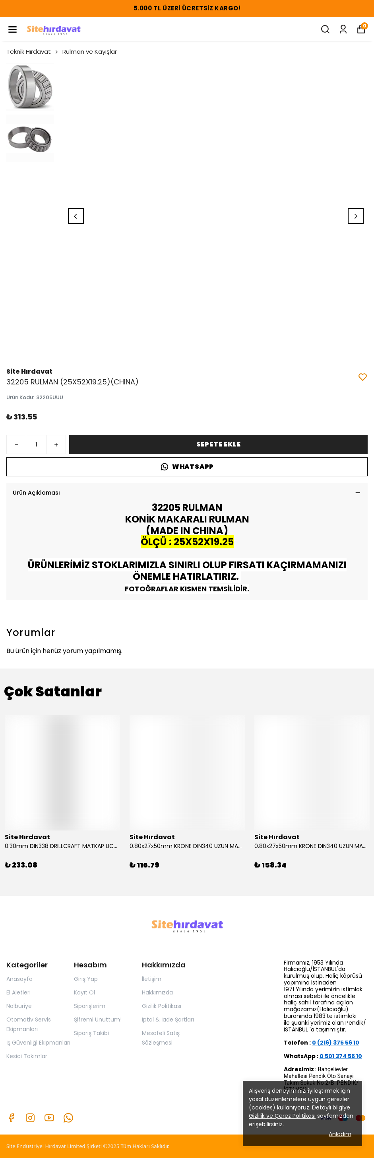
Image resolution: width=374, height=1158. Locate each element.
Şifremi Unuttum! (98, 1019)
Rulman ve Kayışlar (89, 51)
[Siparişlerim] (343, 29)
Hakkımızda (157, 992)
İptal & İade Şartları (168, 1019)
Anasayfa (19, 979)
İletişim (151, 979)
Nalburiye (19, 1006)
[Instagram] (30, 1118)
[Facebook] (11, 1118)
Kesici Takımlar (26, 1056)
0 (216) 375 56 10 (335, 1043)
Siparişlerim (89, 1006)
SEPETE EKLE (218, 444)
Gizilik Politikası (161, 1006)
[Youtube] (49, 1118)
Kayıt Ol (84, 992)
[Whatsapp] (68, 1118)
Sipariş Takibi (91, 1033)
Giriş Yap (86, 979)
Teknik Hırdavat (32, 51)
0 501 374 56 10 (341, 1056)
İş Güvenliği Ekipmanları (38, 1043)
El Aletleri (18, 992)
